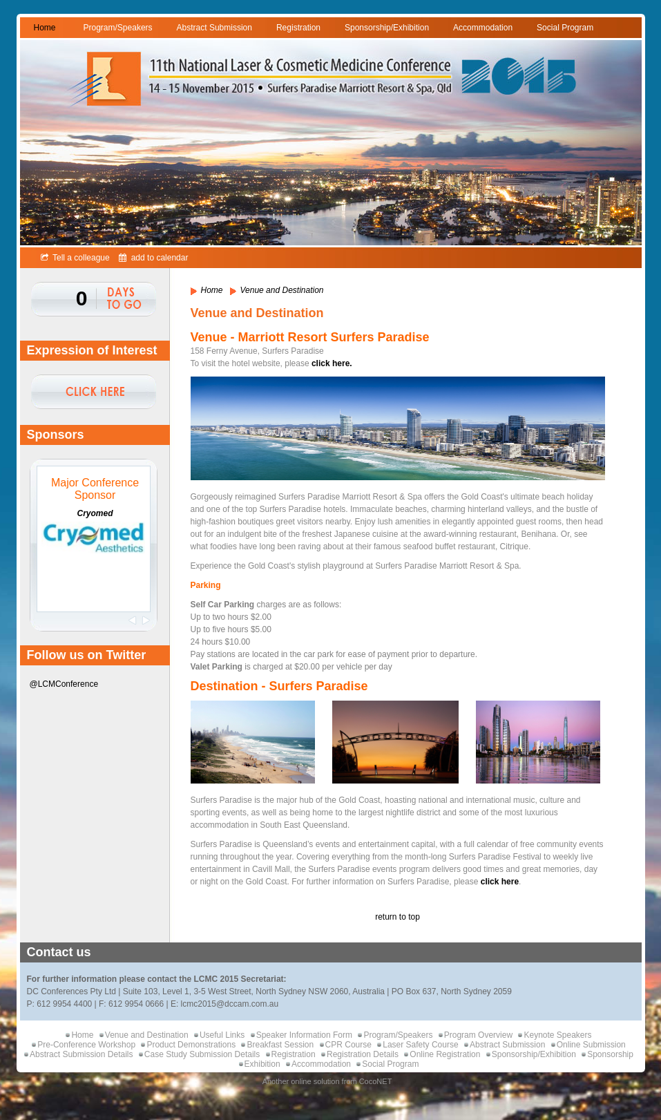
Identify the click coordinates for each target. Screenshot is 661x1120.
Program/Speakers (118, 27)
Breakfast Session (280, 1045)
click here (500, 881)
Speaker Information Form (304, 1035)
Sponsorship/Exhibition (387, 27)
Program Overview (478, 1035)
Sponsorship (610, 1054)
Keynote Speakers (557, 1035)
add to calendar (153, 258)
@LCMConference (64, 684)
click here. (333, 363)
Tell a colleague (75, 258)
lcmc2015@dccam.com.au (230, 1004)
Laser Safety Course (420, 1045)
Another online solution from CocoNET (327, 1081)
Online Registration (445, 1054)
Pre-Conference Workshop (86, 1045)
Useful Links (222, 1035)
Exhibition (262, 1064)
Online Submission (591, 1045)
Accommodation (482, 27)
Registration (298, 27)
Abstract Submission (214, 27)
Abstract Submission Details (81, 1054)
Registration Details (363, 1054)
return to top (397, 917)
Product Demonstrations (191, 1045)
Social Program (565, 27)
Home (45, 27)
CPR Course (348, 1045)
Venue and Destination (147, 1035)
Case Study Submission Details (202, 1054)
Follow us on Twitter (86, 655)
